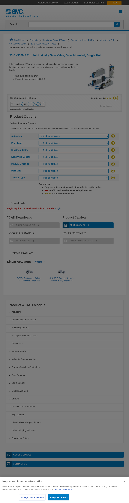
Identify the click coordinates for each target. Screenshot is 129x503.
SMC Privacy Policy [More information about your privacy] (63, 496)
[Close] (124, 488)
